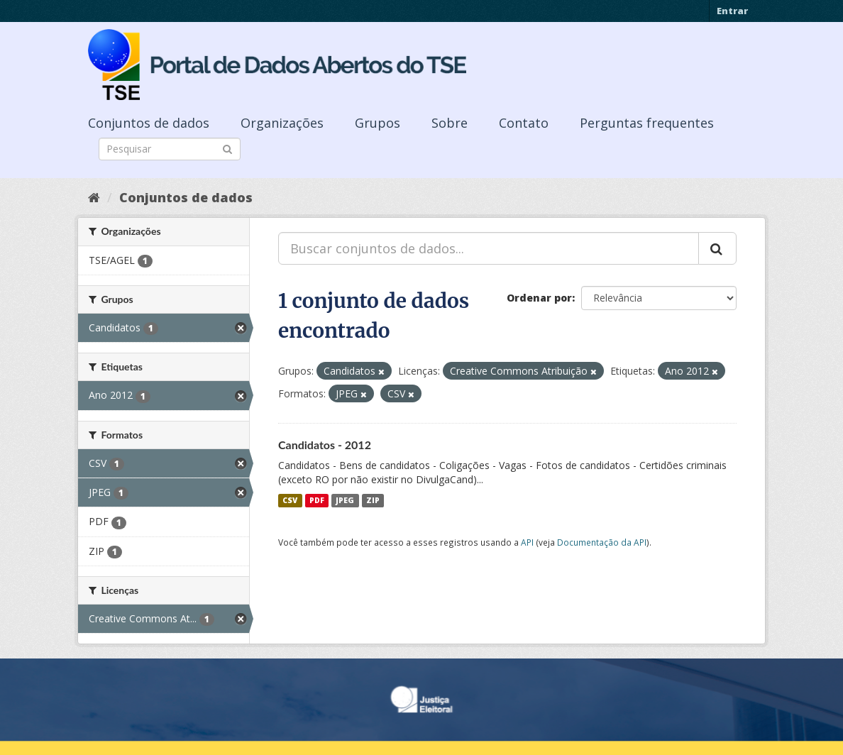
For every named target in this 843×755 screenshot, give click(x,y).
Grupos (377, 122)
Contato (524, 122)
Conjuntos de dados (148, 122)
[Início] (94, 197)
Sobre (449, 122)
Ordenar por (539, 297)
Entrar (732, 10)
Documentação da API (601, 542)
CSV (289, 500)
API (527, 542)
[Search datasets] (170, 149)
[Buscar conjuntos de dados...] (488, 248)
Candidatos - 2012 (324, 444)
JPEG (345, 500)
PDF (316, 500)
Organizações (282, 122)
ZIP (373, 500)
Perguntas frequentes (647, 122)
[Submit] (227, 148)
